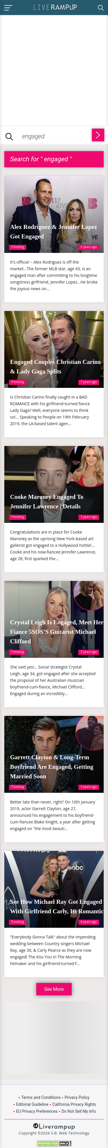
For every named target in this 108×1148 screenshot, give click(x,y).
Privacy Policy (77, 1097)
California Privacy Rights (74, 1104)
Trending (17, 247)
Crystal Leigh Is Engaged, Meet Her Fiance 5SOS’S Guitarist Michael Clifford (56, 632)
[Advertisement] (54, 69)
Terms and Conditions (41, 1097)
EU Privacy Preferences (37, 1111)
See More (54, 989)
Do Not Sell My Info (79, 1111)
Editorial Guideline (32, 1104)
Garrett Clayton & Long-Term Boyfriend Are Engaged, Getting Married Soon (51, 767)
